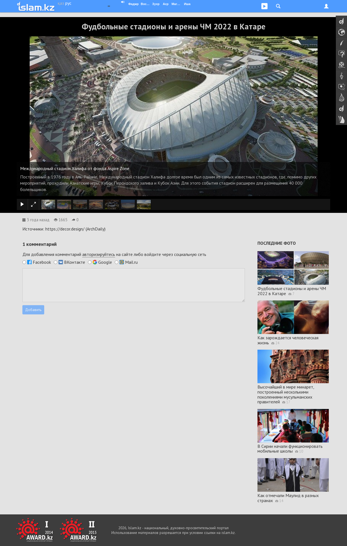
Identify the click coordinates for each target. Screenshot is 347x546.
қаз (61, 3)
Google (105, 262)
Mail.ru (131, 262)
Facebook (42, 262)
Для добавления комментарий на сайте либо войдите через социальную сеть (114, 254)
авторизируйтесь (98, 254)
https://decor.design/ (65, 229)
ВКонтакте (74, 262)
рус (68, 3)
